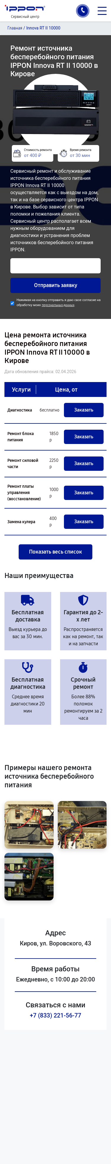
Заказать (83, 410)
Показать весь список (55, 552)
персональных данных (58, 305)
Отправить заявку (55, 285)
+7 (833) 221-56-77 (55, 1015)
